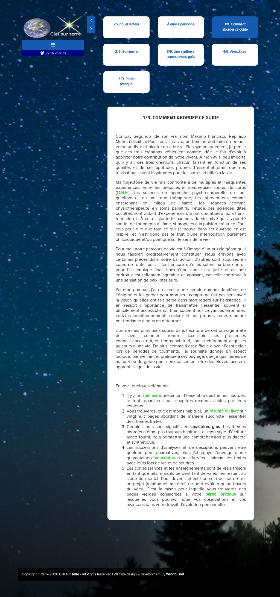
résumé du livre (224, 411)
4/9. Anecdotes (235, 52)
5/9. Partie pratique (126, 81)
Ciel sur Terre (69, 574)
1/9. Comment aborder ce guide (235, 27)
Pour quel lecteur (126, 27)
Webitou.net (175, 574)
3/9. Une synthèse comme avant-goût (181, 54)
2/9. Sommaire (126, 52)
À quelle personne (180, 27)
